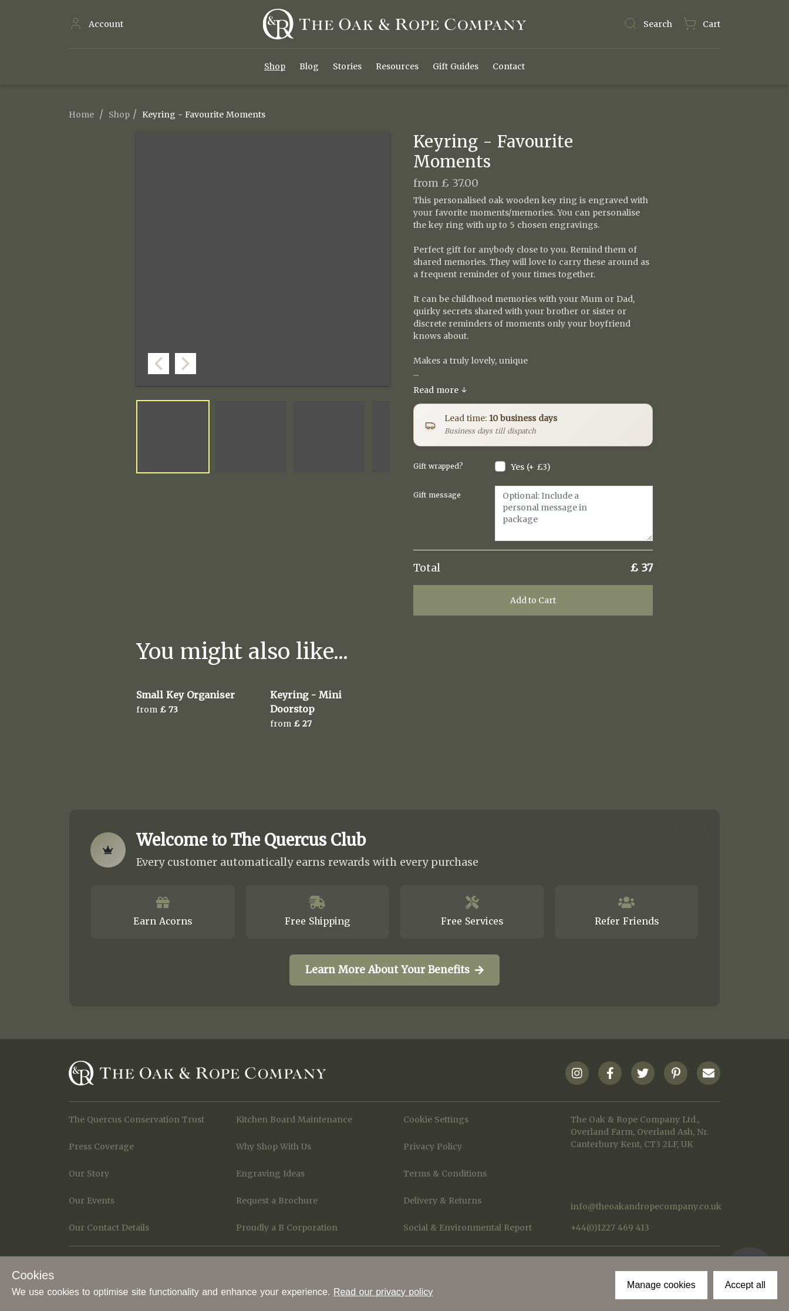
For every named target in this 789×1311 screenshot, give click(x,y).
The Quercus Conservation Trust (136, 1119)
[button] (378, 374)
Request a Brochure (277, 1200)
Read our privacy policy (383, 1292)
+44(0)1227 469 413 (610, 1227)
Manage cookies (661, 1285)
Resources (397, 66)
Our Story (89, 1173)
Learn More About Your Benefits (394, 969)
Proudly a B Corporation (287, 1227)
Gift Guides (455, 66)
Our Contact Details (109, 1227)
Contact (509, 66)
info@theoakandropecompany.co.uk (645, 1206)
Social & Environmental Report (467, 1227)
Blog (309, 66)
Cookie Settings (435, 1119)
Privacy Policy (432, 1146)
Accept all (745, 1285)
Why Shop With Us (273, 1146)
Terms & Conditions (445, 1173)
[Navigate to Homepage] (394, 24)
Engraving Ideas (270, 1173)
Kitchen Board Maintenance (294, 1119)
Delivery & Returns (442, 1200)
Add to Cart (533, 600)
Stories (347, 66)
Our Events (91, 1200)
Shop (274, 66)
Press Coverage (101, 1146)
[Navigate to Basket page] (701, 24)
